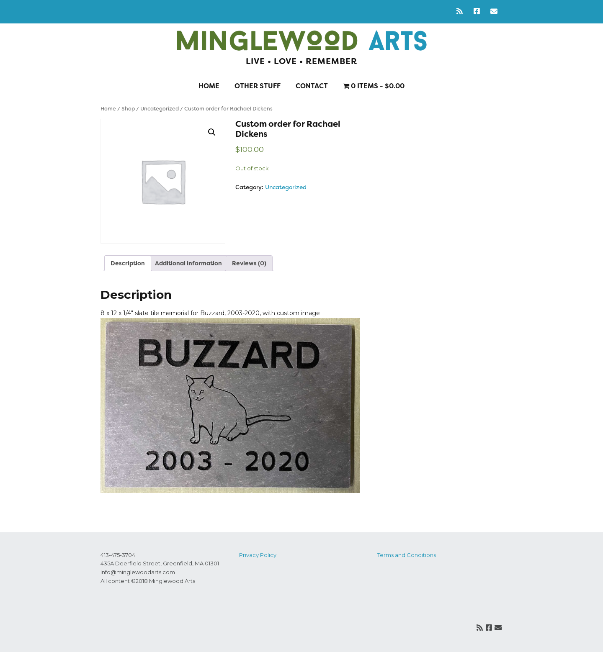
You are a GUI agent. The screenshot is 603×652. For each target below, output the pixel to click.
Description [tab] (128, 263)
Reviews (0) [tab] (249, 263)
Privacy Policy (257, 555)
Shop (128, 108)
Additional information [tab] (188, 263)
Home (208, 86)
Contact (312, 86)
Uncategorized (159, 108)
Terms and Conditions (406, 555)
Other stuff (257, 86)
